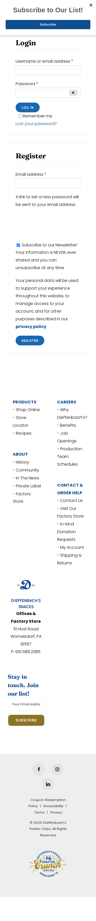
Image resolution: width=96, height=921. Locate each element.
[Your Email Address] (26, 704)
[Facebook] (39, 769)
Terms (39, 812)
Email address (31, 174)
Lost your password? (36, 124)
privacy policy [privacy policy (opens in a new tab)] (31, 327)
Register (30, 340)
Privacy (56, 812)
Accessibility (53, 806)
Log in (28, 107)
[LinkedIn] (48, 784)
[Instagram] (57, 769)
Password (27, 84)
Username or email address (44, 61)
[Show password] (73, 92)
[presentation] (54, 224)
